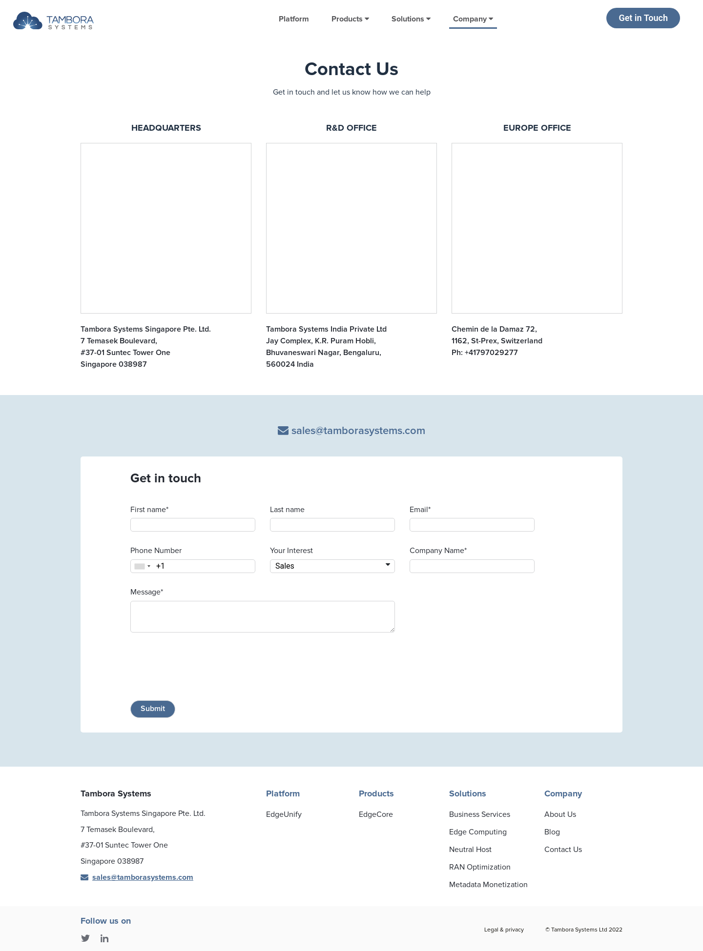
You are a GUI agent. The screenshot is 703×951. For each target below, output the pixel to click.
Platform (294, 19)
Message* (146, 592)
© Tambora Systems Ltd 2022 (583, 929)
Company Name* (438, 550)
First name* (149, 509)
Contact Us (563, 849)
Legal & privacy (504, 929)
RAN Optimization (480, 867)
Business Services (479, 814)
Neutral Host (470, 849)
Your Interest (291, 550)
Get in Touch (643, 18)
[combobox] (142, 566)
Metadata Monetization (488, 885)
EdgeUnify (284, 814)
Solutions (411, 19)
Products (350, 19)
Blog (552, 832)
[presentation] (204, 668)
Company (473, 19)
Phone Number (156, 550)
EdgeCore (376, 814)
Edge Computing (478, 832)
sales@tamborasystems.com (351, 430)
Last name (287, 509)
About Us (560, 814)
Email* (420, 509)
